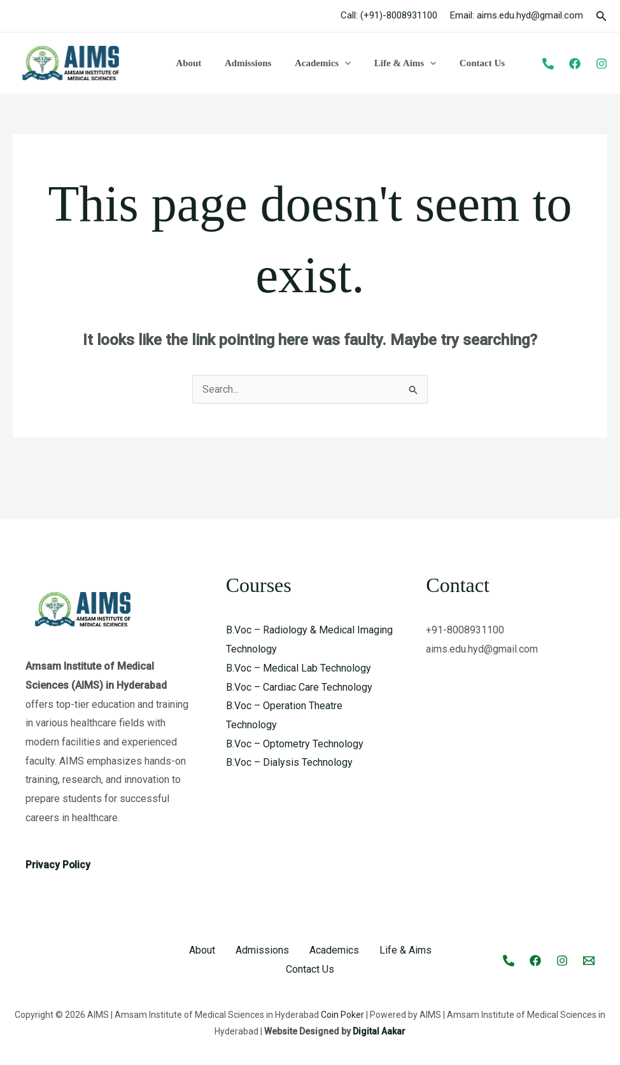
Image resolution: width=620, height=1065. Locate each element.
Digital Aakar (379, 1031)
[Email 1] (589, 960)
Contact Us (463, 63)
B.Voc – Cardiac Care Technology (299, 687)
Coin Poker (342, 1015)
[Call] (508, 960)
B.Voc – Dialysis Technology (289, 762)
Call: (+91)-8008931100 (389, 15)
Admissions (241, 63)
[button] (601, 16)
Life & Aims (390, 63)
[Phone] (548, 63)
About (186, 63)
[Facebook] (575, 63)
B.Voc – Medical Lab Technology (298, 668)
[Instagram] (601, 63)
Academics (312, 63)
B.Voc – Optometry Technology (294, 744)
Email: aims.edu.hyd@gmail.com (516, 15)
